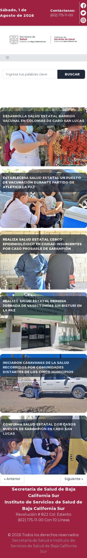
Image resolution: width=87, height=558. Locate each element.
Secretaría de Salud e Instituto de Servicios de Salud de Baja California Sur (44, 546)
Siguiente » (74, 479)
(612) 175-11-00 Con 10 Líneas (43, 520)
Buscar (72, 74)
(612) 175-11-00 (61, 15)
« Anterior (12, 479)
